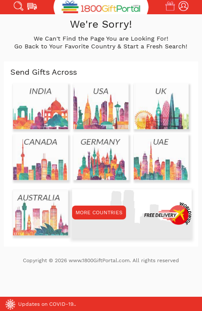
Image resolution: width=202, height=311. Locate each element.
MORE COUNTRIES (99, 212)
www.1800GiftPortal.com (99, 260)
